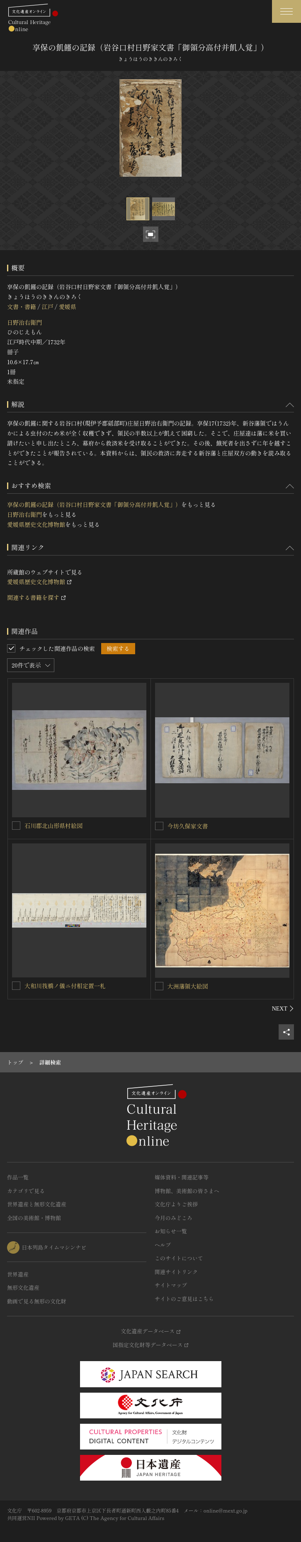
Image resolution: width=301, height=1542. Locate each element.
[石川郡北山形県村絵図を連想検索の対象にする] (16, 825)
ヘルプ (163, 1245)
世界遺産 (18, 1274)
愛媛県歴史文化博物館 (36, 524)
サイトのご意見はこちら (184, 1299)
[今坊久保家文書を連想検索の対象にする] (159, 826)
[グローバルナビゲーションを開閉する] (286, 11)
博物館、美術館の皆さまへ (187, 1191)
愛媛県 (67, 306)
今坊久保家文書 (187, 826)
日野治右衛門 (24, 322)
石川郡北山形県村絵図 (53, 825)
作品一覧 (18, 1177)
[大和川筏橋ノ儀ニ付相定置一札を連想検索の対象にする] (16, 986)
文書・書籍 (21, 306)
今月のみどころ (173, 1218)
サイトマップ (171, 1285)
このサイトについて (179, 1258)
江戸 (47, 306)
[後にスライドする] (283, 1008)
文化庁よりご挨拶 (176, 1204)
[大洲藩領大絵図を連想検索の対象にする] (159, 986)
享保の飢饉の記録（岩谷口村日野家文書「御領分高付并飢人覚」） (94, 504)
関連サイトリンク (176, 1272)
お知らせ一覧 (171, 1231)
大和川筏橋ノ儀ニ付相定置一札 (65, 986)
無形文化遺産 (23, 1287)
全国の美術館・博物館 (34, 1218)
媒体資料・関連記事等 (182, 1177)
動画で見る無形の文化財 (36, 1301)
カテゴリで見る (26, 1191)
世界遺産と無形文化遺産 (36, 1204)
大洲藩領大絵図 (187, 986)
